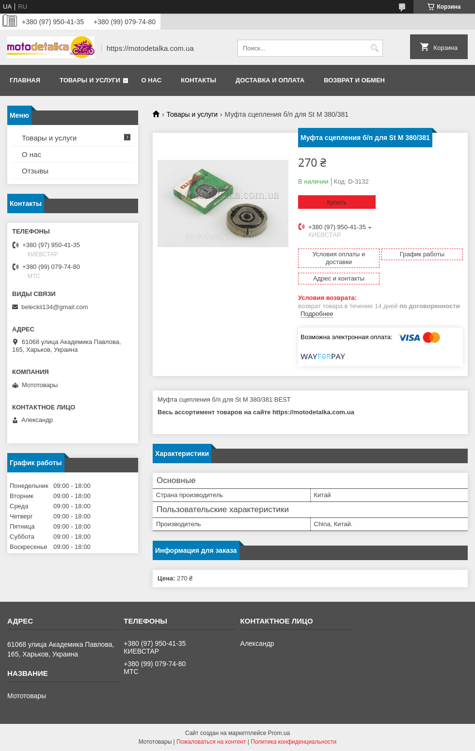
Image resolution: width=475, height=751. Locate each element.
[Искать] (374, 48)
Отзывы (35, 171)
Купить (337, 202)
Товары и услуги (90, 80)
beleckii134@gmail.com (54, 307)
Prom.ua (279, 733)
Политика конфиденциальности (293, 741)
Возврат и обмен (354, 80)
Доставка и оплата (270, 80)
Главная (25, 80)
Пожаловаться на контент (211, 741)
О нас (152, 80)
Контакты (198, 80)
